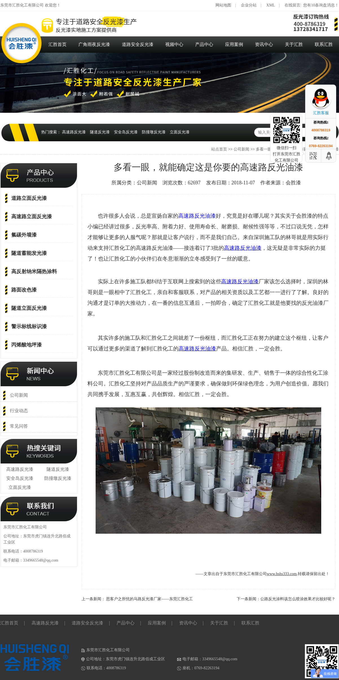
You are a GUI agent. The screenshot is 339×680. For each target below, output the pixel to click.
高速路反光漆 (74, 132)
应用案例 (234, 44)
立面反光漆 (180, 132)
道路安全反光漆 (137, 44)
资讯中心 (264, 44)
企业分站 (249, 5)
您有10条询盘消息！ (321, 5)
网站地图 (223, 5)
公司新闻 (241, 149)
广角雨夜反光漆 (94, 44)
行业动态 (19, 410)
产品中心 (204, 44)
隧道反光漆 (100, 132)
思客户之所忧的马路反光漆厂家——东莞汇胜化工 (149, 599)
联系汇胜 (324, 44)
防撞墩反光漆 (154, 132)
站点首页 (219, 149)
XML (270, 5)
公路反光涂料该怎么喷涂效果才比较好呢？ (297, 599)
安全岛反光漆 (126, 132)
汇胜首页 (58, 44)
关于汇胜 (294, 44)
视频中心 (174, 44)
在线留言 (292, 5)
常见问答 (19, 426)
